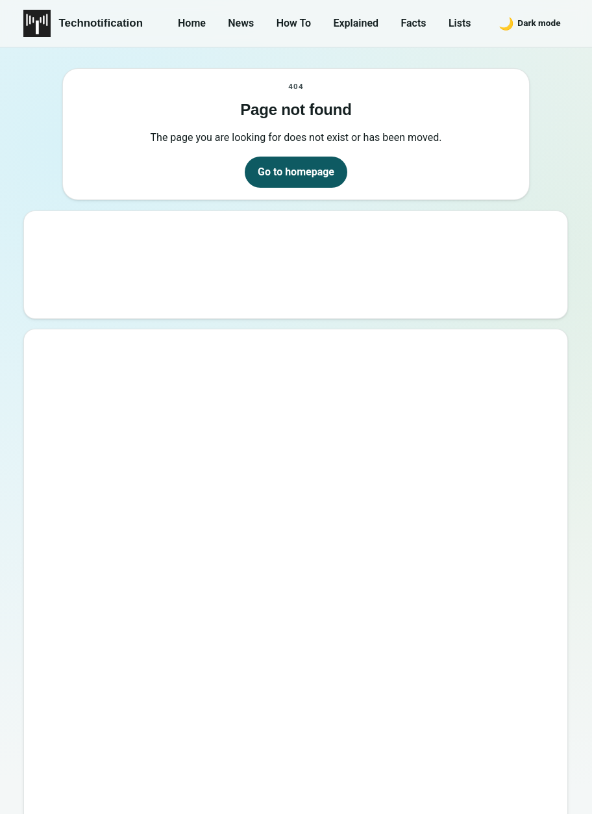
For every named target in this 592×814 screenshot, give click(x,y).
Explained (355, 23)
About (371, 734)
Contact (425, 734)
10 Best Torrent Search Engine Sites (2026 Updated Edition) (200, 384)
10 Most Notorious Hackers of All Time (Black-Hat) (180, 529)
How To (294, 23)
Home (192, 23)
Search (529, 260)
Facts (413, 23)
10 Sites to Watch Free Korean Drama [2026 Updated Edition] (203, 617)
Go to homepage (296, 172)
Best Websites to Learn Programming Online (165, 413)
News (241, 23)
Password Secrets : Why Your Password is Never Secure (192, 587)
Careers (541, 734)
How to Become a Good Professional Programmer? (180, 500)
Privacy (483, 734)
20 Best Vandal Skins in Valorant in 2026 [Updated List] (189, 558)
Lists (460, 23)
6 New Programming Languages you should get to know (191, 471)
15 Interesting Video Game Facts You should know (179, 442)
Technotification (100, 23)
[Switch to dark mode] (530, 23)
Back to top (544, 792)
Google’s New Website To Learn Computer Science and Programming (222, 355)
